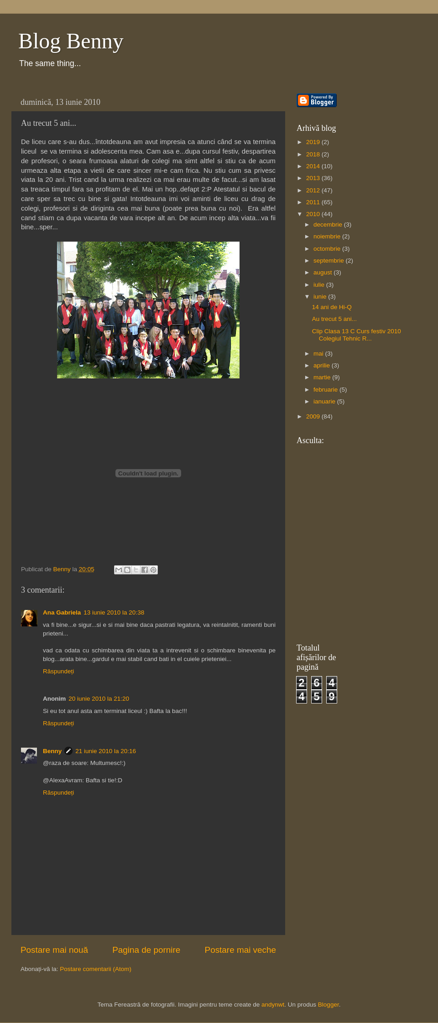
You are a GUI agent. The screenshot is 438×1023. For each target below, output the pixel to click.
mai (319, 353)
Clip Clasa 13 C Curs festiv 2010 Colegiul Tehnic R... (356, 335)
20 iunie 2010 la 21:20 (98, 698)
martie (322, 377)
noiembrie (327, 236)
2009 (314, 416)
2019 (314, 142)
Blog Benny (71, 41)
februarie (326, 389)
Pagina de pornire (146, 950)
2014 (314, 166)
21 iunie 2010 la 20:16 (105, 751)
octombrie (327, 248)
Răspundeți (58, 671)
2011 (314, 202)
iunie (320, 296)
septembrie (329, 260)
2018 (314, 154)
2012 (314, 190)
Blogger (328, 1004)
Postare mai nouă (54, 950)
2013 (314, 178)
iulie (319, 284)
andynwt (272, 1004)
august (323, 272)
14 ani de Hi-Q (332, 307)
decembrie (328, 224)
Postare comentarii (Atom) (95, 969)
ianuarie (325, 401)
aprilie (322, 365)
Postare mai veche (240, 950)
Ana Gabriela (62, 612)
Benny (52, 751)
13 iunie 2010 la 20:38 (113, 612)
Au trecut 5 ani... (334, 318)
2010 (314, 214)
